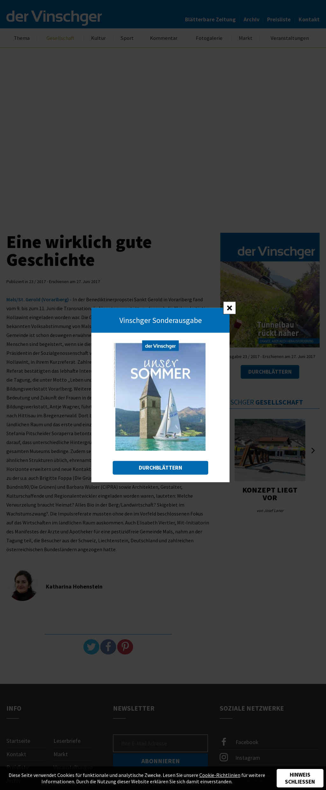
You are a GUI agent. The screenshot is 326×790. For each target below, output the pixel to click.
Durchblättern (160, 467)
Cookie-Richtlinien (219, 775)
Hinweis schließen (300, 778)
